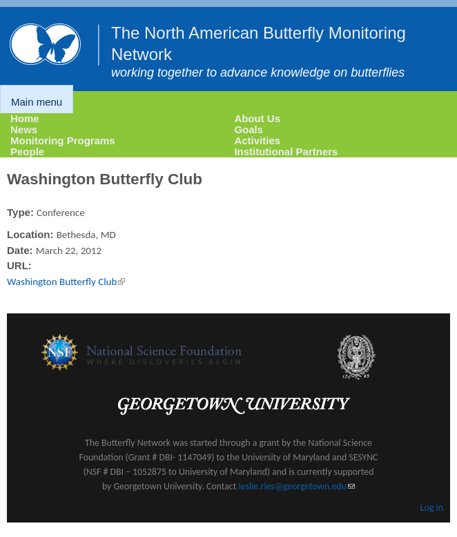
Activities (257, 140)
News (23, 129)
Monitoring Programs (62, 140)
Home (24, 118)
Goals (248, 129)
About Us (257, 118)
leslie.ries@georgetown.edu (296, 486)
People (27, 151)
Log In (431, 508)
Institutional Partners (286, 151)
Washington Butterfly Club (66, 281)
